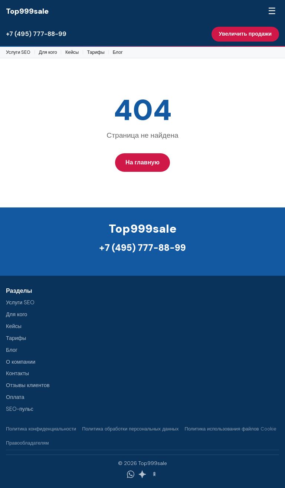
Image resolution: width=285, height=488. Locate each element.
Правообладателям (27, 443)
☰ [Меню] (272, 11)
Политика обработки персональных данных (130, 429)
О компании (20, 361)
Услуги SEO (18, 52)
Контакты (17, 373)
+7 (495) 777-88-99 (36, 34)
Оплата (15, 397)
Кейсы (72, 52)
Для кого (48, 52)
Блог (118, 52)
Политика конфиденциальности (41, 429)
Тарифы (95, 52)
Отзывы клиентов (28, 385)
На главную (142, 162)
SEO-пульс (19, 409)
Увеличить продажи (245, 33)
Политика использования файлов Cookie (230, 429)
